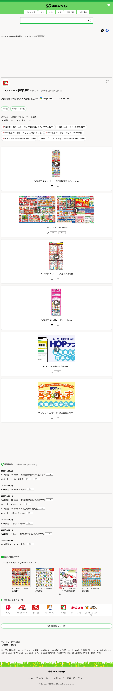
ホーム (4, 36)
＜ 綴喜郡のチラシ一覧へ (56, 626)
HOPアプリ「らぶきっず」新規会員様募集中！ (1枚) (63, 138)
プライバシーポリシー (43, 678)
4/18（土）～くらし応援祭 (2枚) (72, 127)
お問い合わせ (59, 678)
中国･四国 (70, 12)
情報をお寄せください (75, 678)
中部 (51, 12)
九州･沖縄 (83, 12)
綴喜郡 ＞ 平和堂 (18, 109)
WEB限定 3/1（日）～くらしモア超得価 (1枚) (23, 133)
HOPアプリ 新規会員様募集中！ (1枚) (20, 138)
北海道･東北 (30, 12)
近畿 (59, 12)
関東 (42, 12)
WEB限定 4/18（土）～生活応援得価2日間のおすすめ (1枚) (28, 127)
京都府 (11, 36)
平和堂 (5, 109)
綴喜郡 (18, 36)
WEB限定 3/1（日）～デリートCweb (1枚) (64, 133)
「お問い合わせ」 (18, 653)
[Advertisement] (56, 58)
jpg (58, 186)
